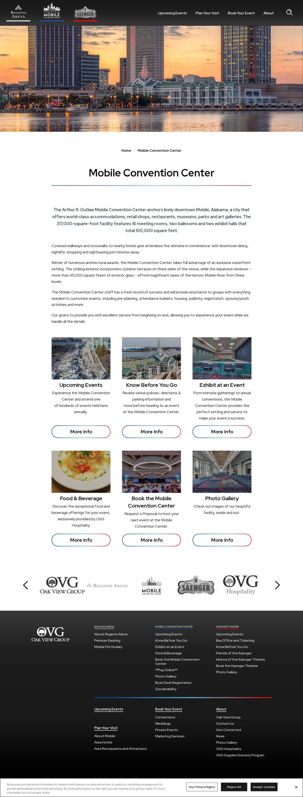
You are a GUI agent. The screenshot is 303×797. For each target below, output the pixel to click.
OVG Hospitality (228, 749)
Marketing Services (170, 736)
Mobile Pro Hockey (108, 647)
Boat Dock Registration (173, 682)
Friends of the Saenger (234, 653)
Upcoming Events (172, 13)
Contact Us (225, 723)
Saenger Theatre (227, 626)
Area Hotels (103, 742)
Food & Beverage (81, 498)
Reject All (234, 787)
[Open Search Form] (289, 12)
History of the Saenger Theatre (240, 659)
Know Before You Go (151, 385)
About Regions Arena (110, 634)
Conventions (165, 717)
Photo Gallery (222, 498)
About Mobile (104, 736)
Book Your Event (241, 13)
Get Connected (228, 730)
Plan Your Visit (207, 13)
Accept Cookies (264, 787)
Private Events (166, 730)
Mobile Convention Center (174, 626)
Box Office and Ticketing (235, 640)
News (220, 736)
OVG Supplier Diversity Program (240, 755)
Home (126, 150)
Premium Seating (107, 640)
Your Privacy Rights (202, 787)
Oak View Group (228, 717)
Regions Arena (50, 634)
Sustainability (165, 689)
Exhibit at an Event (222, 385)
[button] (25, 585)
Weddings (163, 723)
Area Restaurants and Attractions (120, 748)
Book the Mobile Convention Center (177, 661)
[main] (151, 294)
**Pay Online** (166, 670)
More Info (81, 432)
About (268, 13)
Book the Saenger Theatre (237, 666)
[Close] (296, 787)
